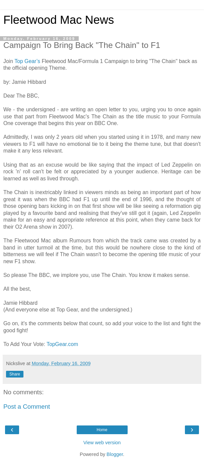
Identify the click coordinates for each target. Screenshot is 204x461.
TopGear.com (62, 344)
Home (101, 429)
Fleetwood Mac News (58, 19)
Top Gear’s (27, 61)
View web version (102, 442)
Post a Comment (26, 406)
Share (14, 374)
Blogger (115, 454)
